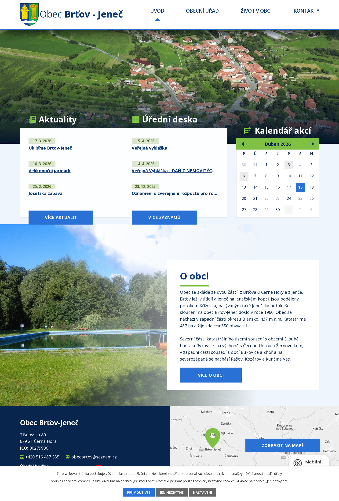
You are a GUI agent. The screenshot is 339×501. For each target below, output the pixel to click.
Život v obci (256, 10)
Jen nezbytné (172, 492)
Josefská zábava (45, 193)
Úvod (157, 10)
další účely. (274, 473)
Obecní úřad (202, 10)
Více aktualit (61, 217)
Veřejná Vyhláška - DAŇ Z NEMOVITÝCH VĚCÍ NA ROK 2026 (175, 170)
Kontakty (306, 10)
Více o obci (211, 375)
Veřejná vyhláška (149, 148)
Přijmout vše (138, 492)
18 (300, 187)
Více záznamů (164, 217)
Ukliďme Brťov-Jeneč (50, 148)
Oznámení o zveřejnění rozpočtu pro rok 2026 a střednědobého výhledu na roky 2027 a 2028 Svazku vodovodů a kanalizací (175, 193)
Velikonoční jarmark (50, 170)
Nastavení (202, 492)
